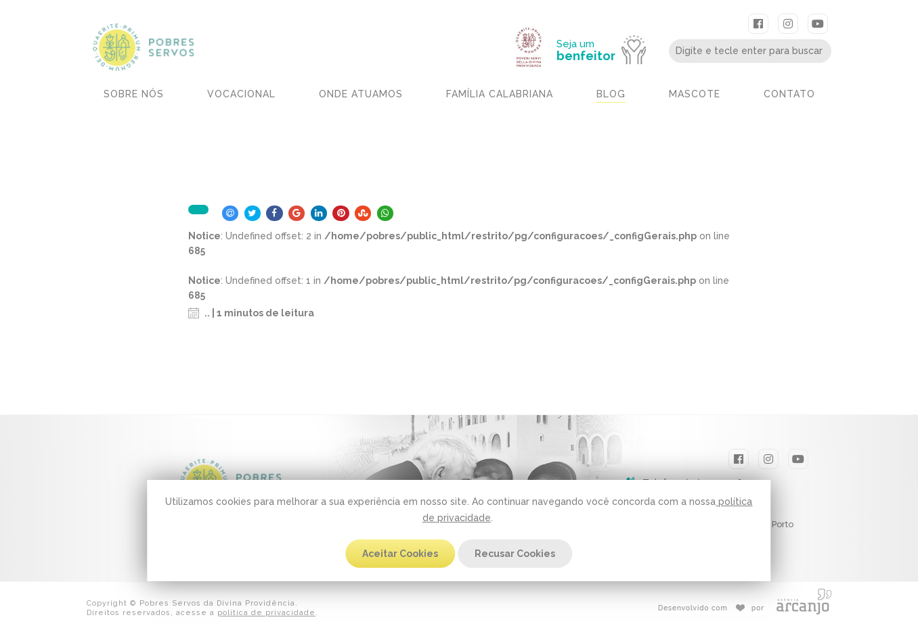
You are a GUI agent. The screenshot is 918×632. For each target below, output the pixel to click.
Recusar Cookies (515, 553)
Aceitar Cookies (400, 553)
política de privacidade (266, 612)
